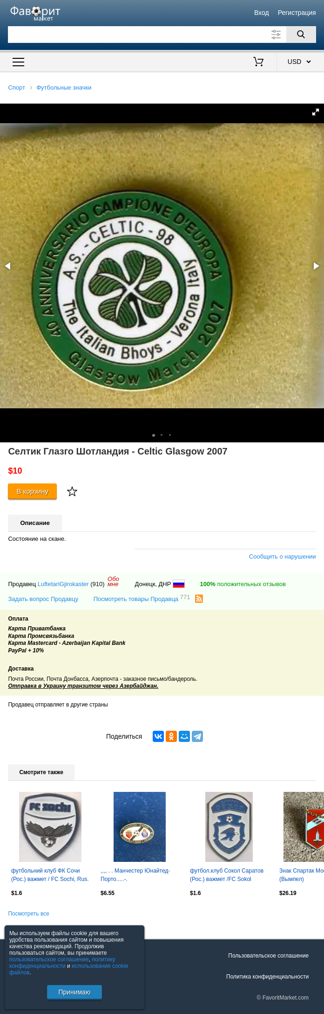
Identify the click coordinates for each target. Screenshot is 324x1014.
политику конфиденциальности (62, 962)
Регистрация (297, 12)
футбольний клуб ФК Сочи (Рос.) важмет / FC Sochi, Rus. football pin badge (49, 875)
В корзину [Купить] (32, 491)
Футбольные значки (63, 87)
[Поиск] (301, 34)
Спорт (16, 87)
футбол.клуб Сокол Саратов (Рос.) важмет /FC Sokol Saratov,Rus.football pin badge (228, 875)
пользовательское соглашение (49, 959)
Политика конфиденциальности (267, 976)
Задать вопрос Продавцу (43, 598)
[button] (315, 112)
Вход (261, 12)
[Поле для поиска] (162, 34)
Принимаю (74, 992)
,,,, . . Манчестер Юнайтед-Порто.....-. (135, 874)
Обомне (113, 581)
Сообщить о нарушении (282, 556)
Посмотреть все (28, 913)
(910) (97, 583)
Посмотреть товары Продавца (142, 598)
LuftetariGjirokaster (63, 583)
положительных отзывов (243, 583)
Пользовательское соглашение (268, 955)
